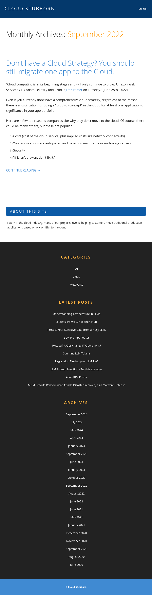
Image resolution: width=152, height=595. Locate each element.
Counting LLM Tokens (76, 353)
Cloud (76, 277)
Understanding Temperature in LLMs (76, 314)
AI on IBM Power (76, 377)
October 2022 (77, 477)
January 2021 (76, 525)
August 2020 (77, 557)
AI (76, 269)
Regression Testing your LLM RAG (76, 361)
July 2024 (77, 422)
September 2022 (76, 485)
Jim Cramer (74, 90)
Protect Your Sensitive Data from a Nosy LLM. (77, 330)
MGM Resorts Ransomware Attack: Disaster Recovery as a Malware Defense (76, 385)
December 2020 (76, 533)
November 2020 (76, 541)
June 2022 (76, 501)
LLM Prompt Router (76, 337)
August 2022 (77, 493)
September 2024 (76, 414)
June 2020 (76, 565)
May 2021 (76, 517)
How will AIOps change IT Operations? (76, 345)
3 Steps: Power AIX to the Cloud (76, 322)
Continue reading (23, 170)
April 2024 (76, 438)
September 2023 (76, 454)
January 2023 (76, 470)
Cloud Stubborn (30, 8)
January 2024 (76, 446)
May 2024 (76, 430)
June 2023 (76, 462)
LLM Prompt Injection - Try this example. (77, 369)
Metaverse (76, 284)
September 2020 (76, 549)
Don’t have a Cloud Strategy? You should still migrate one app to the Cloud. (70, 67)
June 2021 (76, 509)
